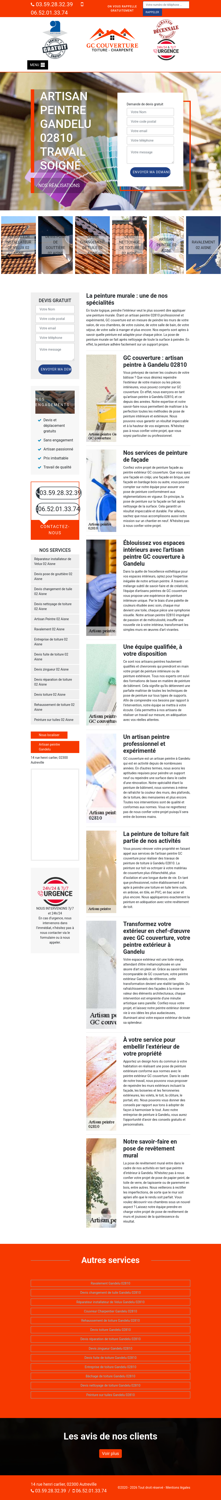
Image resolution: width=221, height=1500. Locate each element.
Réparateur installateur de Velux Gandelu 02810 (111, 1302)
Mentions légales (178, 1487)
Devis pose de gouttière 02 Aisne (53, 576)
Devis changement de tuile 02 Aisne (53, 591)
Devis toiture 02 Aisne (49, 694)
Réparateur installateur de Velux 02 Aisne (52, 561)
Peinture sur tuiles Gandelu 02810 (110, 1395)
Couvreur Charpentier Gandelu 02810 (110, 1311)
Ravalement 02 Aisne (49, 629)
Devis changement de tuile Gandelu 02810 (110, 1292)
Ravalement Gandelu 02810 (110, 1283)
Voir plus (110, 1453)
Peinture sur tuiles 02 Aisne (54, 720)
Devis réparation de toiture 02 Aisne (53, 682)
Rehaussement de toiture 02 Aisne (54, 707)
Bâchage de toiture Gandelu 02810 (110, 1376)
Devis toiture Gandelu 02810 (110, 1330)
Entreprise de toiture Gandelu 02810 (110, 1367)
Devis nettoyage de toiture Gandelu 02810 (111, 1385)
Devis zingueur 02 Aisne (51, 669)
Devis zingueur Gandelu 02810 (110, 1348)
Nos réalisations (59, 185)
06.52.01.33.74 (90, 1491)
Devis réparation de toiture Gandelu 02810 (110, 1339)
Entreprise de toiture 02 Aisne (51, 642)
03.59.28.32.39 (52, 4)
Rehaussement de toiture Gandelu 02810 (110, 1320)
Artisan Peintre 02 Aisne (51, 619)
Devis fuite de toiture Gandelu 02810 (110, 1358)
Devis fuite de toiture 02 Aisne (51, 657)
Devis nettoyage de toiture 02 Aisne (52, 606)
